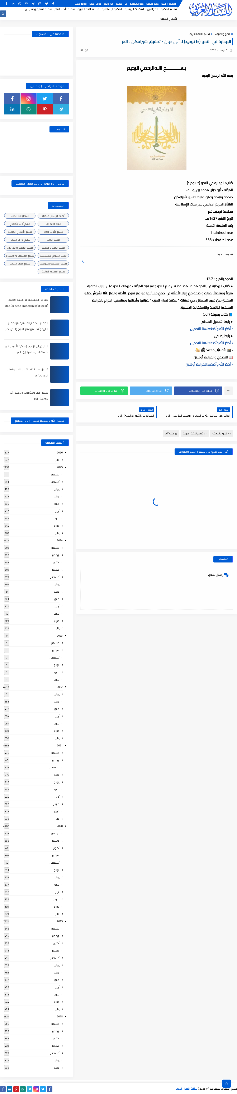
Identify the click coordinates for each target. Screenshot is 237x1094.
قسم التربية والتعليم (53, 247)
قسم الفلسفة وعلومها (53, 263)
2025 (60, 467)
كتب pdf (171, 433)
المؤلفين (152, 9)
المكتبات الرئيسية (134, 9)
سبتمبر (56, 569)
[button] (198, 390)
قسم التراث (53, 239)
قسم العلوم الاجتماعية (53, 255)
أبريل (57, 511)
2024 (60, 540)
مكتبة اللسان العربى (186, 1088)
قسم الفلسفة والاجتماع (20, 255)
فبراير (57, 525)
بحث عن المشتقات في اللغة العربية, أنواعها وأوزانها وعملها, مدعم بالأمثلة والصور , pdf (26, 305)
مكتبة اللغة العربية (88, 9)
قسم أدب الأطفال (20, 223)
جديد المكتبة (152, 3)
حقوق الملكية (137, 3)
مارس (56, 518)
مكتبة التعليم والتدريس (38, 9)
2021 (60, 745)
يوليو (57, 489)
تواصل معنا (95, 3)
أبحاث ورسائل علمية (53, 215)
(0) (84, 50)
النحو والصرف (222, 33)
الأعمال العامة (168, 18)
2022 (60, 686)
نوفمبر (56, 554)
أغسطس (54, 481)
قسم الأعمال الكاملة (20, 231)
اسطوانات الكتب (20, 215)
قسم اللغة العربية (199, 33)
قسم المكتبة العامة (53, 271)
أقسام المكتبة (169, 9)
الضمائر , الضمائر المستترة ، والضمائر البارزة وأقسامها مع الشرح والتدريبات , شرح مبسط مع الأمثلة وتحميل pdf (26, 329)
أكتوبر (56, 562)
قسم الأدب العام (53, 231)
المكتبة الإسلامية (112, 9)
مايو (57, 503)
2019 (60, 921)
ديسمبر (55, 474)
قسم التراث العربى (20, 239)
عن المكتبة (121, 3)
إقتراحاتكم (108, 3)
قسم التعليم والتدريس (20, 247)
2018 (60, 1016)
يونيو (57, 496)
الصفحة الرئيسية (168, 3)
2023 (60, 635)
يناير (58, 459)
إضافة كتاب (81, 3)
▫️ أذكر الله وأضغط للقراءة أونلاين (209, 364)
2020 (60, 825)
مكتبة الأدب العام (64, 9)
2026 (60, 452)
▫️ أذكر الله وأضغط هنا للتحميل (211, 328)
